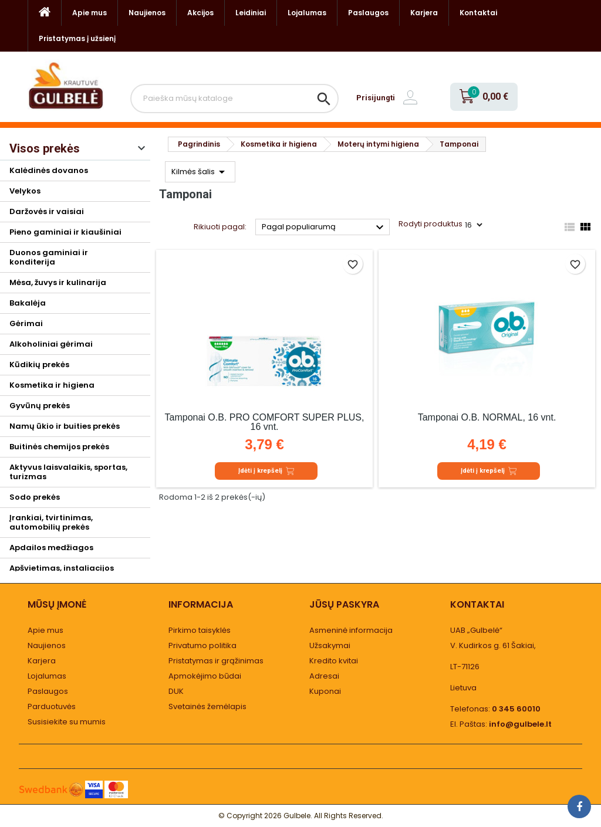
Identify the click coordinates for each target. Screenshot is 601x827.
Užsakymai (329, 645)
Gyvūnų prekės (39, 405)
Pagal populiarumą (324, 228)
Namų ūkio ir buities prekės (64, 426)
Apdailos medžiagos (51, 547)
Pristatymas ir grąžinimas (216, 660)
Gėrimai (26, 323)
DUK (176, 691)
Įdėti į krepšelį (266, 471)
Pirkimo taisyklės (199, 630)
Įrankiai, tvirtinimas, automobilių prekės (51, 522)
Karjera (424, 13)
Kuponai (325, 691)
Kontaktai (478, 13)
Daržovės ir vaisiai (46, 211)
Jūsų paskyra (344, 604)
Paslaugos (368, 13)
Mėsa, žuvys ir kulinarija (57, 282)
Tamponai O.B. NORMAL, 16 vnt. (487, 417)
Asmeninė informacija (351, 630)
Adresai (324, 676)
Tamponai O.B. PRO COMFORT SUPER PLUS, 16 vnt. (264, 422)
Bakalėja (27, 303)
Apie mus (89, 13)
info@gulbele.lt (520, 724)
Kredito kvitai (333, 660)
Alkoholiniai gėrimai (51, 344)
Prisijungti (375, 97)
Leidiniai (250, 13)
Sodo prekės (34, 497)
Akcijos (200, 13)
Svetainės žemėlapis (207, 706)
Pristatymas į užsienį (77, 38)
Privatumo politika (202, 645)
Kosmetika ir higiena (51, 385)
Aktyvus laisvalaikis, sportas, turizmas (68, 472)
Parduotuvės (52, 706)
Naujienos (147, 13)
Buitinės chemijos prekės (59, 446)
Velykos (24, 190)
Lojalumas (307, 13)
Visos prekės (44, 148)
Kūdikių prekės (39, 364)
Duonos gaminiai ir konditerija (48, 257)
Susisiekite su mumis (67, 721)
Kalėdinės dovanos (48, 170)
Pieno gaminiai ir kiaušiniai (65, 232)
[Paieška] (234, 98)
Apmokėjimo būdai (204, 676)
